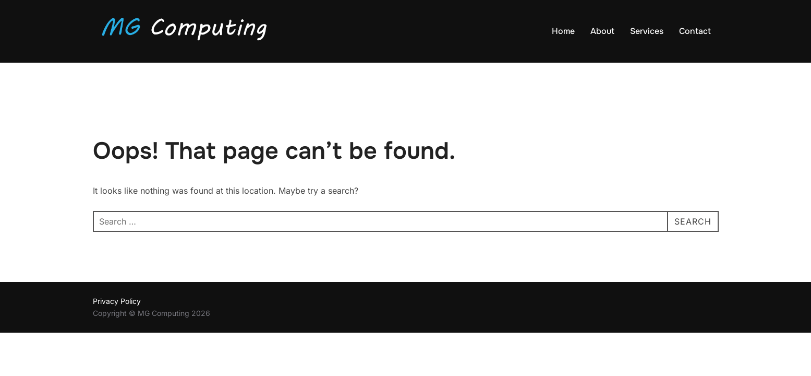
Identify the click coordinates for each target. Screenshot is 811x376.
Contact (695, 31)
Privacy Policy (117, 301)
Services (646, 31)
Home (563, 31)
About (602, 31)
